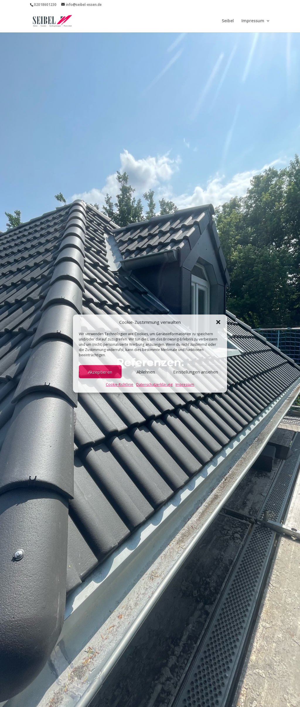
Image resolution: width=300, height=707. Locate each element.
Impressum (184, 384)
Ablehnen (146, 372)
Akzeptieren (100, 372)
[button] (218, 322)
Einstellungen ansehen (195, 372)
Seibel (228, 21)
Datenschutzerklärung (154, 384)
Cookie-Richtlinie (119, 384)
